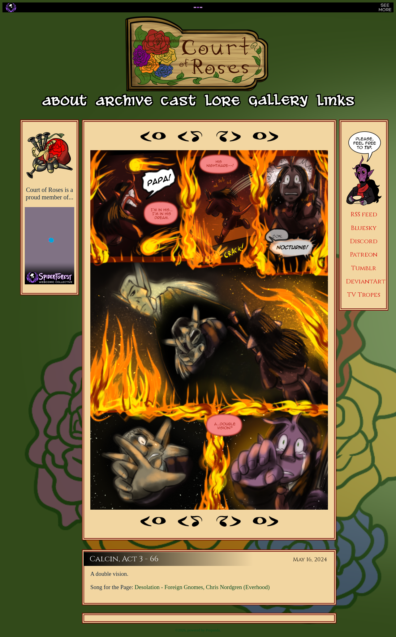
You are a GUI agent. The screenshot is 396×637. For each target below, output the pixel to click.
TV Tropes (363, 295)
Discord (363, 241)
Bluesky (364, 228)
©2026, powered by (190, 630)
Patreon (363, 254)
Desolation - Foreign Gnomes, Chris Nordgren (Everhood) (202, 587)
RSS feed (364, 214)
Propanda (213, 630)
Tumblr (363, 268)
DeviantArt (365, 281)
